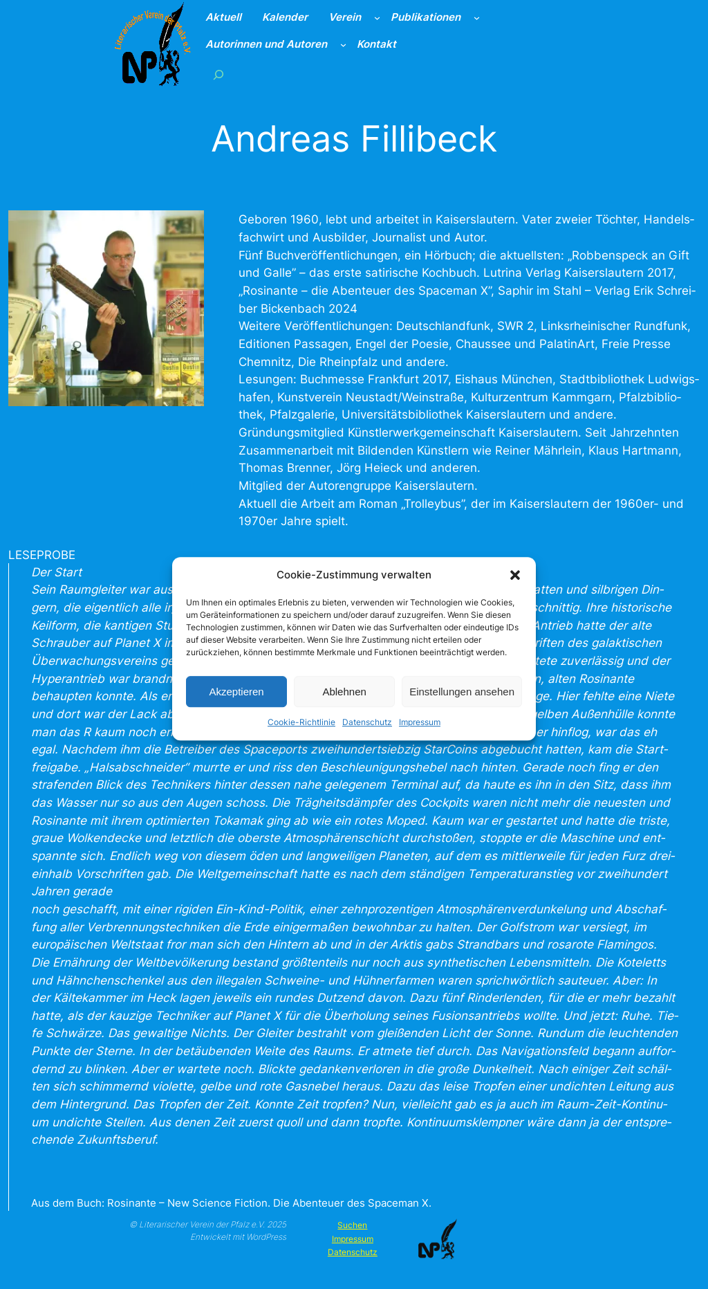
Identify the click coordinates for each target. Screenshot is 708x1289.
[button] (515, 586)
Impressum (419, 733)
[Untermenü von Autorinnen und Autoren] (343, 45)
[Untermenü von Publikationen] (477, 18)
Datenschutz (367, 733)
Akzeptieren (236, 702)
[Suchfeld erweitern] (218, 74)
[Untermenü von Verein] (377, 18)
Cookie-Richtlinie (301, 733)
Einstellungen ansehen (461, 702)
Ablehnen (344, 702)
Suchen (352, 1225)
